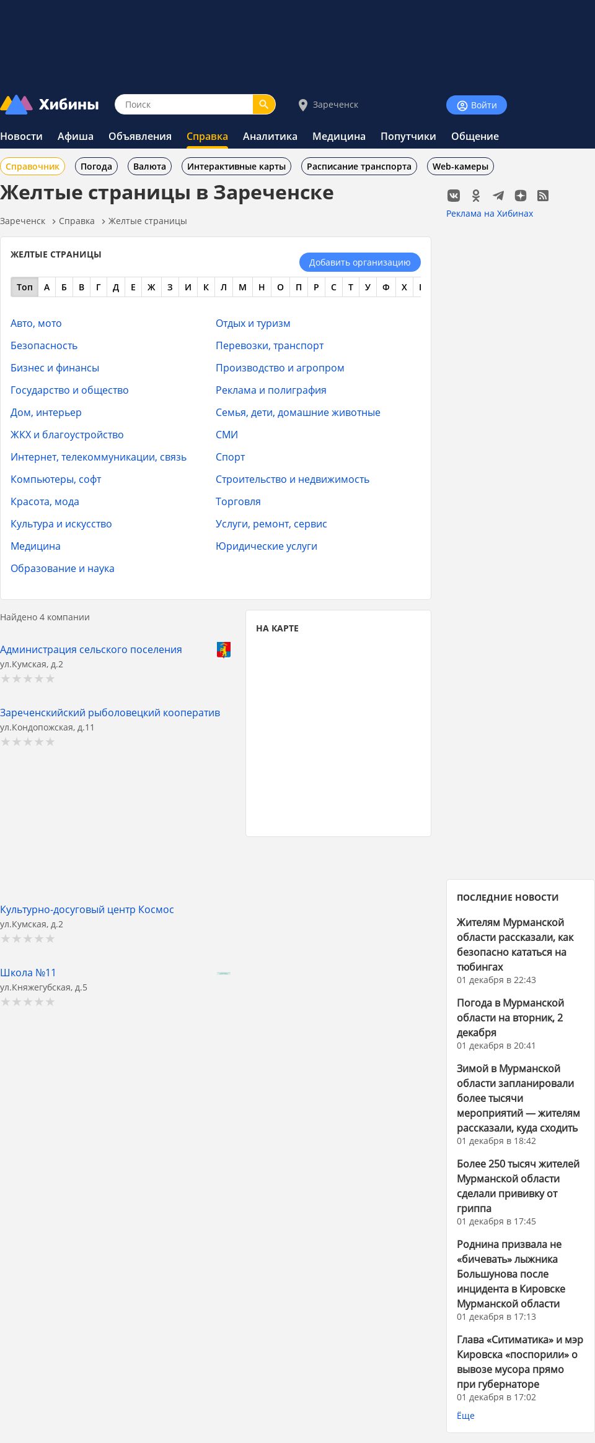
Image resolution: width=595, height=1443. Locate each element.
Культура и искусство (61, 523)
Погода (96, 166)
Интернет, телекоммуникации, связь (99, 456)
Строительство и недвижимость (292, 478)
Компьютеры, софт (56, 478)
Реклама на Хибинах (489, 213)
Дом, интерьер (46, 411)
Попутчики (408, 136)
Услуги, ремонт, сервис (271, 523)
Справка (207, 136)
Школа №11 (28, 972)
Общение (475, 136)
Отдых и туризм (253, 322)
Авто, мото (36, 322)
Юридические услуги (266, 545)
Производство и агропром (280, 367)
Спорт (230, 456)
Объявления (140, 136)
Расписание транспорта (359, 166)
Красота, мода (45, 501)
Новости (21, 136)
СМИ (227, 434)
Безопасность (44, 345)
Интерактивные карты (236, 166)
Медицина (339, 136)
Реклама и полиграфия (271, 389)
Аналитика (270, 136)
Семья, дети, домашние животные (298, 411)
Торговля (238, 501)
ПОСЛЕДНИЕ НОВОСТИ (508, 897)
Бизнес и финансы (55, 367)
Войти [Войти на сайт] (476, 105)
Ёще (466, 1415)
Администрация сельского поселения (91, 649)
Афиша (76, 136)
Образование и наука (63, 567)
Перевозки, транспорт (270, 345)
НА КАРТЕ (277, 628)
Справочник (33, 166)
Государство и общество (70, 389)
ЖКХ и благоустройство (67, 434)
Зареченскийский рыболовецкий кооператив (110, 712)
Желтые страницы (147, 221)
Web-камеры (460, 166)
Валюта (149, 166)
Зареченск (327, 105)
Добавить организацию (360, 262)
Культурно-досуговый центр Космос (87, 909)
